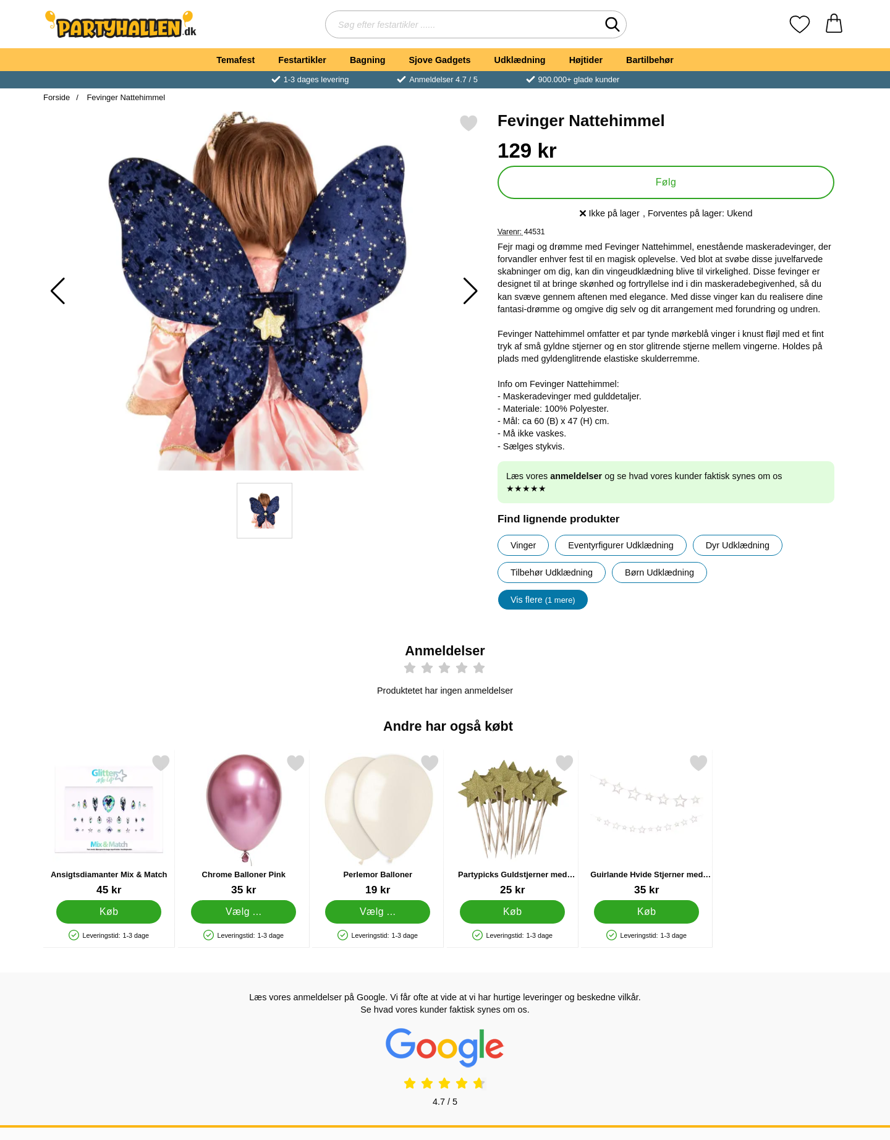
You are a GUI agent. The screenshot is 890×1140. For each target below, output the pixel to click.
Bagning (368, 60)
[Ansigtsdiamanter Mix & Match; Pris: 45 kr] (109, 825)
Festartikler (302, 60)
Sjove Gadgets (440, 60)
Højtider (586, 60)
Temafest (235, 60)
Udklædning (519, 60)
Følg (666, 182)
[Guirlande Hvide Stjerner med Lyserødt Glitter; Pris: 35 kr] (647, 825)
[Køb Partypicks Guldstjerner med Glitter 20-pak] (512, 912)
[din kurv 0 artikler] (834, 24)
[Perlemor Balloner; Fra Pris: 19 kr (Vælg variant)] (378, 825)
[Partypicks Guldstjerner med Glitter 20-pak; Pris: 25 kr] (512, 825)
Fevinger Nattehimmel (125, 97)
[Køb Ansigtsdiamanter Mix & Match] (108, 912)
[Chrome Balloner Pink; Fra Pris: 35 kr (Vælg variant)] (244, 825)
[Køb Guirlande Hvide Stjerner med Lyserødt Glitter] (646, 912)
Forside (56, 97)
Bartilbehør (650, 60)
